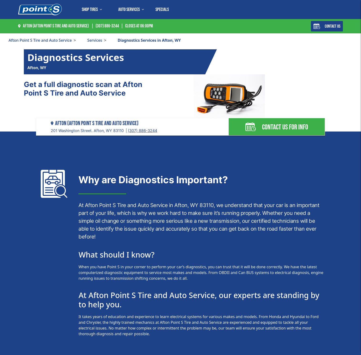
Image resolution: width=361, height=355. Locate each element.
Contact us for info (276, 126)
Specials (162, 9)
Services (94, 40)
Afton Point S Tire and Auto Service (40, 40)
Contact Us (326, 26)
